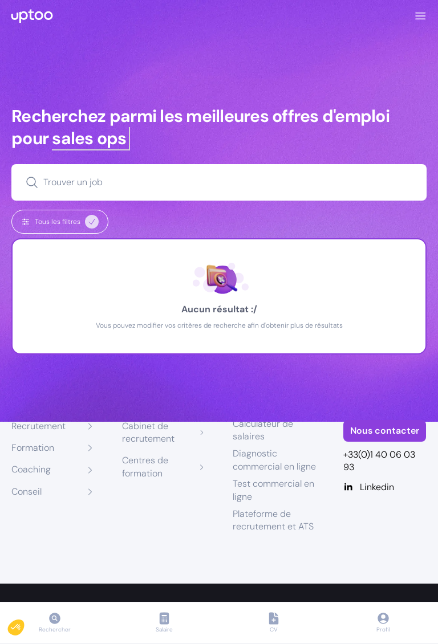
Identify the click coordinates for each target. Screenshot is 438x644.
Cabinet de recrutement (148, 432)
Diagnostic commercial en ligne (274, 459)
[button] (24, 624)
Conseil (26, 492)
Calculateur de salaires (263, 430)
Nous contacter (384, 431)
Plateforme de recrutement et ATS (273, 520)
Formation (32, 448)
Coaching (31, 469)
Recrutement (38, 426)
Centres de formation (145, 466)
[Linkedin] (385, 487)
